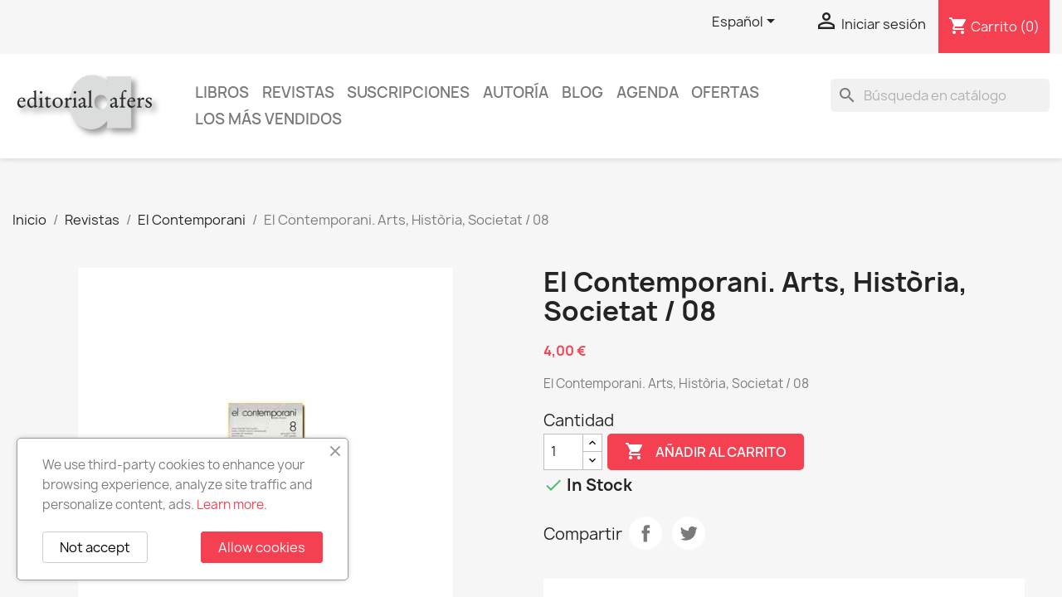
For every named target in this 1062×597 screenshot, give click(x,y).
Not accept (95, 547)
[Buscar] (940, 95)
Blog (582, 92)
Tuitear (688, 533)
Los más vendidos (268, 119)
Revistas (298, 92)
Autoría (515, 92)
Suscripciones (408, 92)
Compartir (645, 533)
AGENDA (647, 92)
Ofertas (725, 92)
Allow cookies (261, 547)
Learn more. (232, 504)
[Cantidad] (563, 452)
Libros (222, 92)
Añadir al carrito (706, 452)
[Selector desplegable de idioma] (746, 22)
